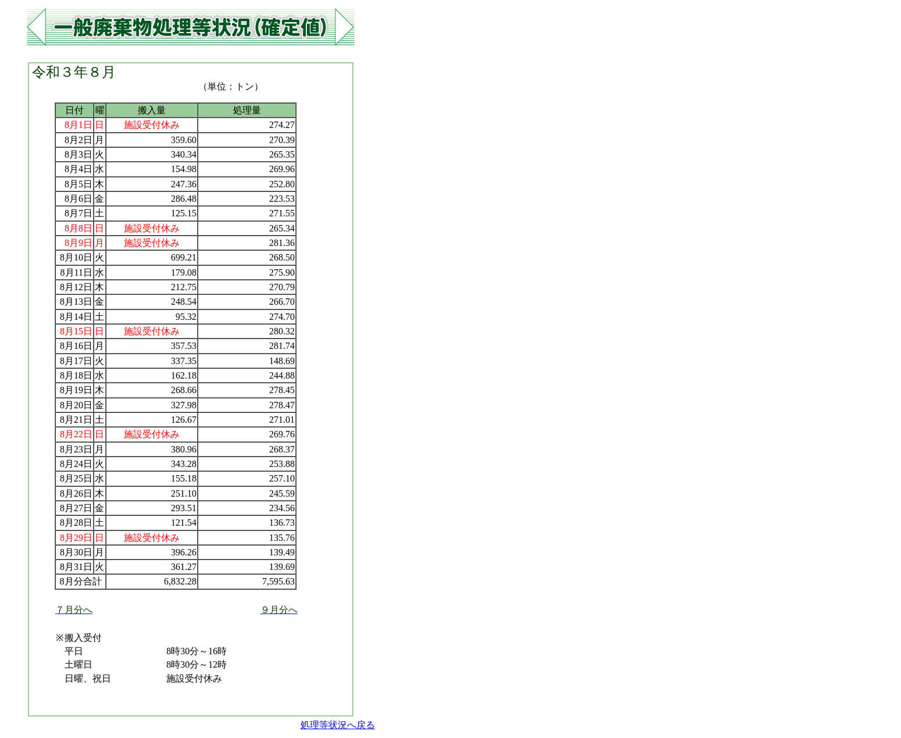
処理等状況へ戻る (338, 725)
